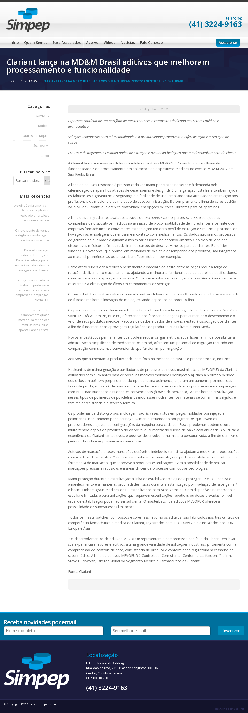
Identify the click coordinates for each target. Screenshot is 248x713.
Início (14, 42)
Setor (45, 156)
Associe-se (228, 42)
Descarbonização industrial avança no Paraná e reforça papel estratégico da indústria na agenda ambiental (32, 260)
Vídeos (109, 42)
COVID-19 (42, 115)
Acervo (92, 42)
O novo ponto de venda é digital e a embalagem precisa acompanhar (32, 235)
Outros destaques (36, 135)
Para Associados (67, 42)
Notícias (128, 42)
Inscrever (231, 631)
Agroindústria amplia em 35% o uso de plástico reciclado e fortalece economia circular (31, 212)
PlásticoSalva (40, 145)
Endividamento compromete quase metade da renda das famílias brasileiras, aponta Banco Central (33, 320)
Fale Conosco (151, 42)
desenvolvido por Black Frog (229, 708)
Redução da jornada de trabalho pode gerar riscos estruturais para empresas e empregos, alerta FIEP (32, 290)
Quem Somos (35, 42)
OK (47, 180)
